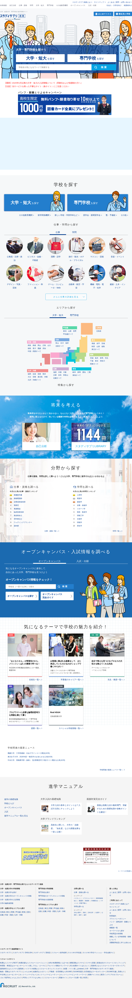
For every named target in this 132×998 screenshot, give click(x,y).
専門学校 (50, 5)
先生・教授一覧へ (115, 679)
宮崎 (34, 377)
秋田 (93, 346)
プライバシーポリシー (117, 919)
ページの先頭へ (126, 871)
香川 (34, 348)
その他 (124, 215)
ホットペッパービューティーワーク (73, 975)
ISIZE (85, 978)
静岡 (79, 372)
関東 (12, 912)
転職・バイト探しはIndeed (74, 969)
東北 (8, 912)
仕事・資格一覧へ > (52, 531)
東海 (23, 912)
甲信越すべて (68, 334)
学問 (31, 5)
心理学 (79, 495)
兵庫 (55, 375)
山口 (49, 345)
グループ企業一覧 (75, 978)
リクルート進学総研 (59, 953)
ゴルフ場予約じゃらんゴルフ (11, 978)
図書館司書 (18, 495)
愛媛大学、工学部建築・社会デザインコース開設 (29, 753)
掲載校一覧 (113, 928)
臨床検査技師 (19, 512)
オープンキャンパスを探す (20, 596)
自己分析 (12, 5)
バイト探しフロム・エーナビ (35, 966)
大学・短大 (40, 5)
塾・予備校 (110, 215)
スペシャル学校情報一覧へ (70, 728)
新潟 (64, 331)
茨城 (91, 358)
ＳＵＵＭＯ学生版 (74, 953)
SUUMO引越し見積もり (115, 972)
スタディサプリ (6, 953)
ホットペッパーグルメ (28, 975)
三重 (89, 372)
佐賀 (34, 374)
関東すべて (94, 364)
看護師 (81, 900)
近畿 (1, 915)
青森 (93, 343)
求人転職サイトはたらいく (80, 966)
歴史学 (79, 526)
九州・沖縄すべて (34, 380)
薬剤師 (16, 526)
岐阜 (74, 372)
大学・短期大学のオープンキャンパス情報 (15, 896)
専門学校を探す (44, 892)
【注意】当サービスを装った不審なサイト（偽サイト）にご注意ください (36, 86)
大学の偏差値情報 (6, 903)
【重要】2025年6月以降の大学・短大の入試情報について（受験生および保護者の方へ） (43, 83)
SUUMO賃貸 (78, 972)
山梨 (69, 331)
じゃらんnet (27, 972)
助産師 (87, 900)
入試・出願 (92, 5)
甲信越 (18, 912)
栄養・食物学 (82, 505)
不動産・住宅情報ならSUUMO (60, 972)
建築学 (79, 502)
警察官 (16, 505)
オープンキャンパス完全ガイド (52, 596)
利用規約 (112, 916)
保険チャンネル (93, 975)
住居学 (97, 912)
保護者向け (128, 5)
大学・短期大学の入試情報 (10, 900)
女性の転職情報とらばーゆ (58, 963)
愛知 (84, 372)
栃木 (96, 358)
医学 (80, 915)
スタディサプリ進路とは (81, 2)
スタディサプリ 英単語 (42, 953)
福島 (103, 346)
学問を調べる (79, 906)
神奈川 (102, 361)
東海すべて (77, 375)
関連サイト (63, 978)
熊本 (44, 374)
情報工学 (80, 515)
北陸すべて (59, 346)
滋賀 (55, 372)
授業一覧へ (36, 728)
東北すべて (96, 349)
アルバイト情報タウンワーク (58, 966)
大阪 (64, 372)
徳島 (29, 348)
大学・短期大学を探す (8, 892)
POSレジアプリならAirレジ (33, 978)
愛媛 (39, 348)
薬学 (85, 915)
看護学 (79, 498)
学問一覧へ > (117, 531)
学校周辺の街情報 (116, 934)
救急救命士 (18, 515)
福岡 (29, 374)
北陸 (28, 912)
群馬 (101, 358)
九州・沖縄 (18, 915)
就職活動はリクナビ (77, 963)
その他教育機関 (62, 5)
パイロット (77, 898)
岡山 (39, 345)
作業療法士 (94, 900)
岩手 (98, 343)
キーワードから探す (116, 931)
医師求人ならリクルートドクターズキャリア (107, 966)
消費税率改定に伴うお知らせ (120, 943)
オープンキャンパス (77, 5)
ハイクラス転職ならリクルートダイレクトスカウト (43, 969)
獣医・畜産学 (82, 512)
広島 (44, 345)
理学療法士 (18, 519)
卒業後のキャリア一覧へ (71, 679)
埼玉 (106, 358)
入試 (6, 812)
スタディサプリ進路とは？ (119, 904)
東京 (96, 361)
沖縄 (46, 377)
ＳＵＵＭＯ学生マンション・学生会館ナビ (98, 953)
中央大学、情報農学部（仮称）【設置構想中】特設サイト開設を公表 (36, 760)
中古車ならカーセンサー (9, 975)
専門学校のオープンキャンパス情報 (51, 896)
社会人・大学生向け (114, 5)
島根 (34, 345)
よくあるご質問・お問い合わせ (119, 2)
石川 (62, 343)
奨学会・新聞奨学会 (91, 215)
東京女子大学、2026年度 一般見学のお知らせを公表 (30, 757)
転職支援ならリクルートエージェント (33, 963)
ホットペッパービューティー (48, 975)
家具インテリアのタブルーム (111, 975)
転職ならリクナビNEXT (9, 963)
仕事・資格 (23, 5)
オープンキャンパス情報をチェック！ (29, 579)
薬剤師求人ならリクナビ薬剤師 (11, 969)
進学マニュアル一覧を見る (16, 816)
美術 (84, 912)
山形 (98, 346)
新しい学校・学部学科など (66, 215)
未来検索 (3, 5)
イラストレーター (88, 898)
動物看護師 (18, 498)
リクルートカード (51, 978)
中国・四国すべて (34, 351)
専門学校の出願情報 (45, 900)
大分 (29, 377)
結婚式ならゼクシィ (40, 972)
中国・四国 (9, 915)
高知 (44, 348)
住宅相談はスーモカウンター (94, 972)
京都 (60, 372)
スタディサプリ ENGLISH (22, 953)
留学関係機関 (43, 215)
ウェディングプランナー (23, 522)
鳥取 (29, 345)
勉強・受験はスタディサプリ (11, 972)
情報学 (79, 522)
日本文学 (90, 912)
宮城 (103, 343)
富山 (57, 343)
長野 (74, 331)
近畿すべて (57, 378)
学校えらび (9, 803)
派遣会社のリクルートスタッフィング (111, 963)
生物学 (79, 519)
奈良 (60, 375)
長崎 (39, 374)
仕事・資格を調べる (81, 892)
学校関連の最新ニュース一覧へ (111, 770)
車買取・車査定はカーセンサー (11, 966)
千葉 (91, 361)
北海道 (98, 331)
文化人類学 (77, 912)
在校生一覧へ (35, 679)
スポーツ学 (81, 509)
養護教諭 (17, 509)
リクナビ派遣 (90, 963)
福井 (67, 343)
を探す (40, 58)
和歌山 (65, 375)
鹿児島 (40, 377)
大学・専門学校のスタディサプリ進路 (99, 969)
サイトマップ (99, 2)
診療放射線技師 (19, 502)
